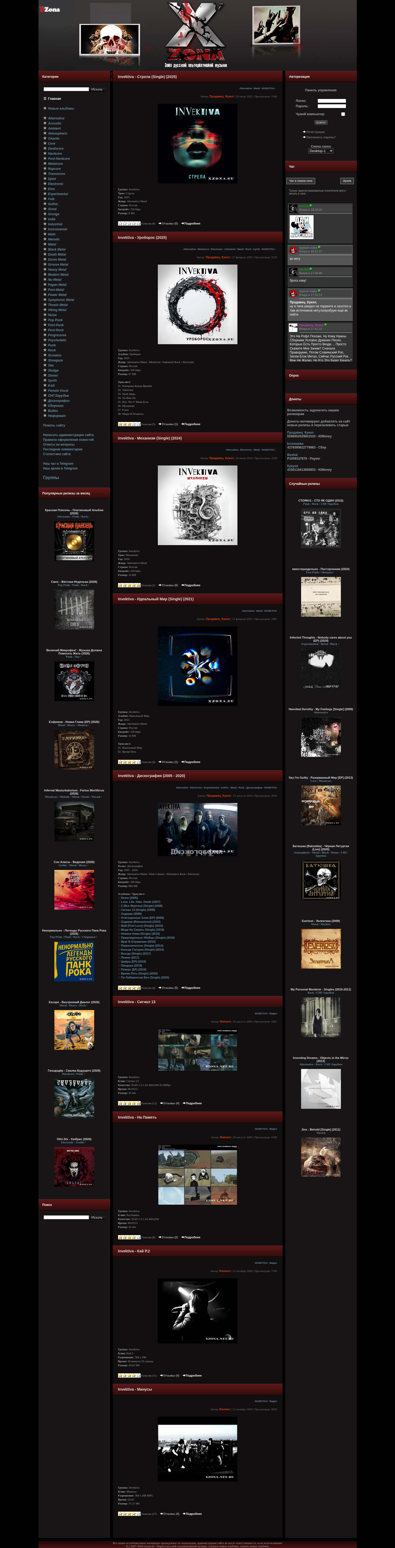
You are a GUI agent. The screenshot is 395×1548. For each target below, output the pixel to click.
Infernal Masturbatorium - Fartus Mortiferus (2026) (74, 792)
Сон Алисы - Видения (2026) (74, 862)
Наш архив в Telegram (60, 468)
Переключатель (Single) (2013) (142, 945)
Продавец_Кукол (221, 96)
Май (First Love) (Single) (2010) (142, 925)
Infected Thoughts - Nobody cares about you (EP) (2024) (321, 639)
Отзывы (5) (168, 987)
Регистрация (315, 131)
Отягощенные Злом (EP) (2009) (142, 917)
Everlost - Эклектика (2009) (321, 920)
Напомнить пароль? (321, 137)
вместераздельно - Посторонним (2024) (321, 569)
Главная (54, 99)
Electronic (217, 249)
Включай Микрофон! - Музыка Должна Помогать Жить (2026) (74, 652)
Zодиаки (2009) (131, 913)
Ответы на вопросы (59, 444)
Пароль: (302, 106)
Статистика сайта (57, 454)
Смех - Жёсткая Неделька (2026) (74, 581)
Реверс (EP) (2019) (133, 969)
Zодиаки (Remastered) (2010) (140, 921)
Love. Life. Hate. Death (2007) (140, 901)
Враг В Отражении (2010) (138, 941)
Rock (248, 249)
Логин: (301, 101)
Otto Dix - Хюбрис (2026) (74, 1139)
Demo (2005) (129, 897)
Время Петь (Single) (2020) (139, 973)
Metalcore (203, 249)
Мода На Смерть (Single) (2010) (142, 929)
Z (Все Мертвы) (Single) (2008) (142, 905)
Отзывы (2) (168, 1237)
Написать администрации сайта (68, 435)
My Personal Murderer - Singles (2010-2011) (321, 989)
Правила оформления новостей (68, 440)
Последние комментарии (62, 449)
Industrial (229, 249)
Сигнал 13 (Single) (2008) (138, 909)
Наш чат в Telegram (58, 463)
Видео (273, 1013)
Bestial (292, 455)
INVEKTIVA (268, 88)
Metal (257, 88)
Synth (256, 249)
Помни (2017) (130, 957)
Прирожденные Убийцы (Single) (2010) (148, 937)
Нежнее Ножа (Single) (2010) (140, 933)
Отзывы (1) (168, 424)
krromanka (295, 444)
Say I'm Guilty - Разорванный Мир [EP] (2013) (321, 777)
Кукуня (292, 466)
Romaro (225, 1021)
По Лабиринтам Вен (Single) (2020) (145, 977)
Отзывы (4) (169, 1103)
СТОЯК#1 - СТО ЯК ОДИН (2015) (321, 500)
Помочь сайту (54, 425)
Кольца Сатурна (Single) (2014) (142, 949)
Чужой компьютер (310, 114)
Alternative (245, 88)
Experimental (211, 787)
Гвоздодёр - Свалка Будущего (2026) (74, 1070)
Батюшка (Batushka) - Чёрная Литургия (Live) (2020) (321, 847)
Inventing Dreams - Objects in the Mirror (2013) (321, 1059)
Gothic (225, 787)
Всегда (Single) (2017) (136, 953)
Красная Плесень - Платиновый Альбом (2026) (74, 511)
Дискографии (254, 787)
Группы (51, 477)
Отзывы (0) (168, 223)
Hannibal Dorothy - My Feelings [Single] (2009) (321, 709)
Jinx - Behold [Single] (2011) (320, 1129)
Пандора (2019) (131, 965)
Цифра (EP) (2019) (133, 961)
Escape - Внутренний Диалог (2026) (74, 1002)
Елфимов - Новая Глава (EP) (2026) (74, 721)
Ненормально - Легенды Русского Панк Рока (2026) (74, 932)
